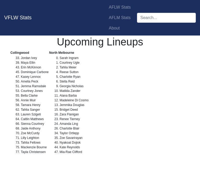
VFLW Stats (18, 17)
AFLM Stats (120, 17)
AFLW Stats (120, 7)
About (114, 28)
